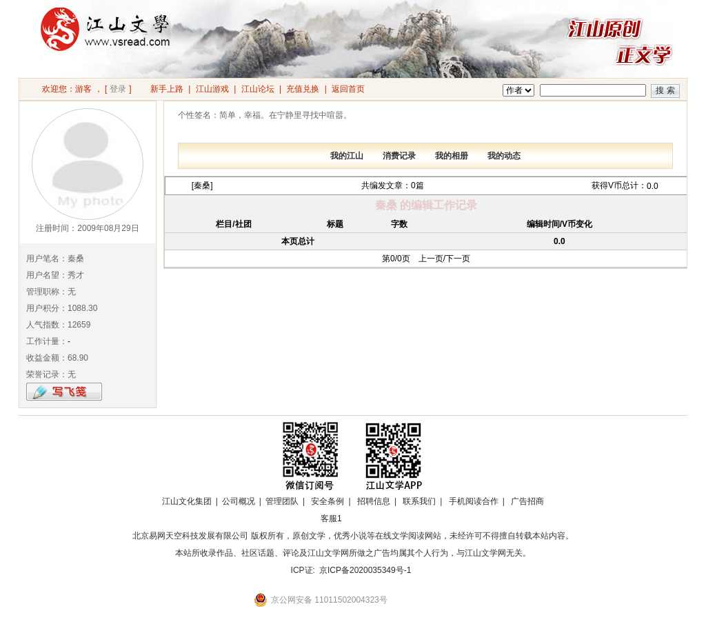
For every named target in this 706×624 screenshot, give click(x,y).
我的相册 (451, 156)
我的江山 (346, 156)
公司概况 (238, 501)
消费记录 (399, 156)
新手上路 (166, 89)
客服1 (331, 518)
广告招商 (527, 501)
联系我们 (419, 501)
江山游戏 (212, 89)
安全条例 (327, 501)
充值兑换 (302, 89)
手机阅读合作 (473, 501)
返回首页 (348, 89)
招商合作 (368, 518)
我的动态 (504, 156)
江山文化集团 (187, 501)
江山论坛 (257, 89)
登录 (118, 89)
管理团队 (282, 501)
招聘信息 (373, 501)
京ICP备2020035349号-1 (365, 570)
